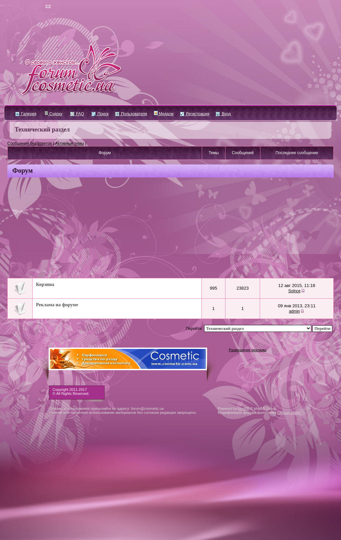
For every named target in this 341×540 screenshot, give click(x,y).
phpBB (243, 408)
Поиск (100, 114)
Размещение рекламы (247, 350)
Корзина (45, 284)
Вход (223, 114)
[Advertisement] (170, 228)
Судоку (53, 114)
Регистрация (194, 114)
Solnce (294, 291)
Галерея (25, 114)
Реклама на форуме (57, 304)
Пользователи (131, 114)
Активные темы (69, 143)
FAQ (77, 114)
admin (294, 311)
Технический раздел (42, 129)
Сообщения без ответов (29, 143)
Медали (163, 114)
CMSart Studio (289, 412)
